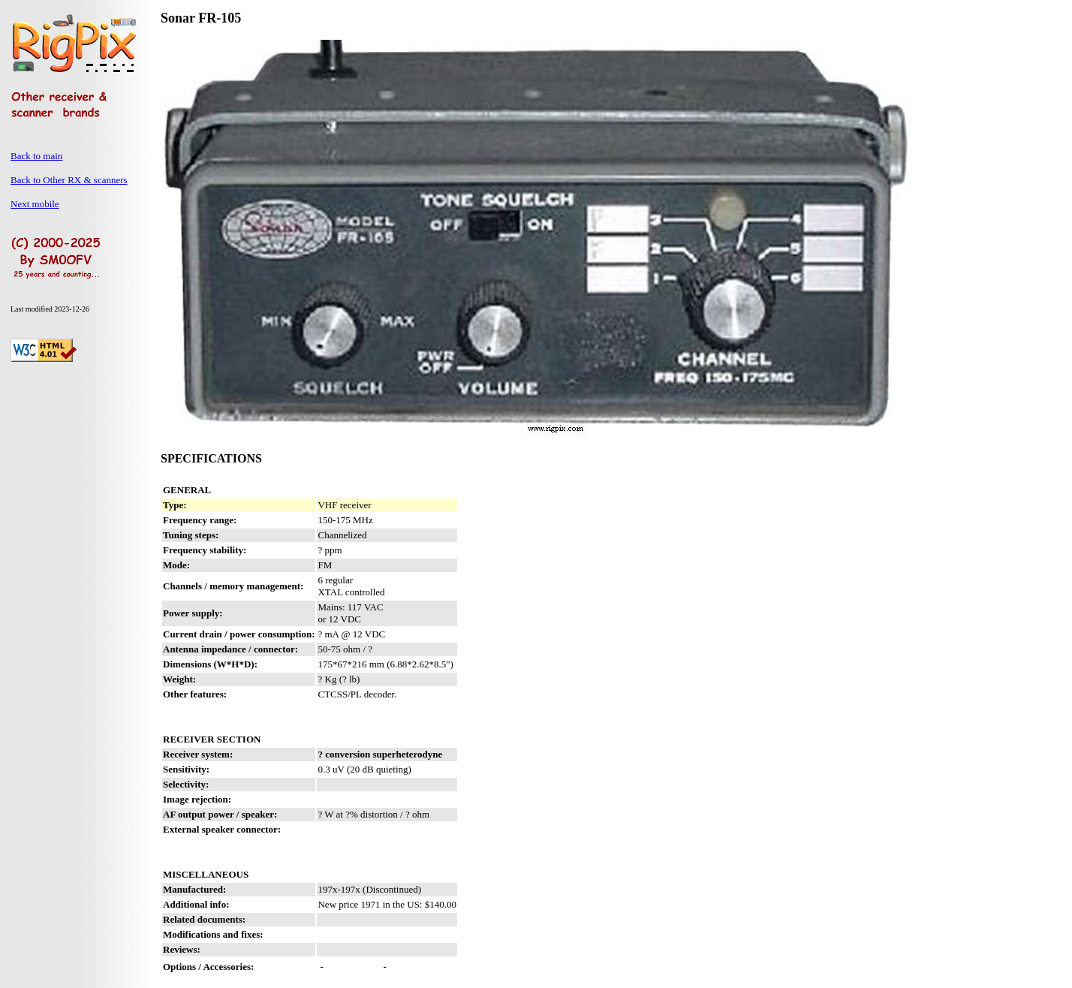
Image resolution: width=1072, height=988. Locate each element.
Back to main (36, 155)
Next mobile (35, 203)
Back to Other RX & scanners (69, 179)
